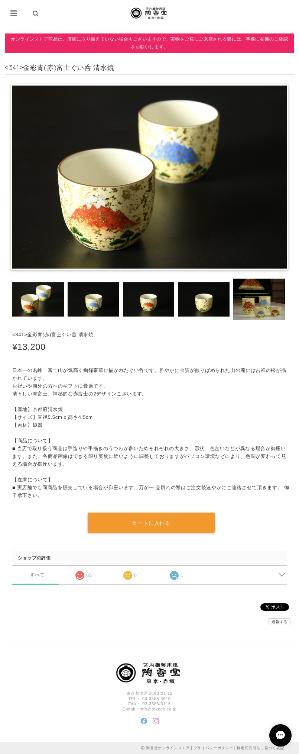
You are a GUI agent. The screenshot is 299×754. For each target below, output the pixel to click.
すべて (37, 574)
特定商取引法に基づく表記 (260, 747)
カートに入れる (151, 523)
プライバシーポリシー (213, 747)
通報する (279, 622)
